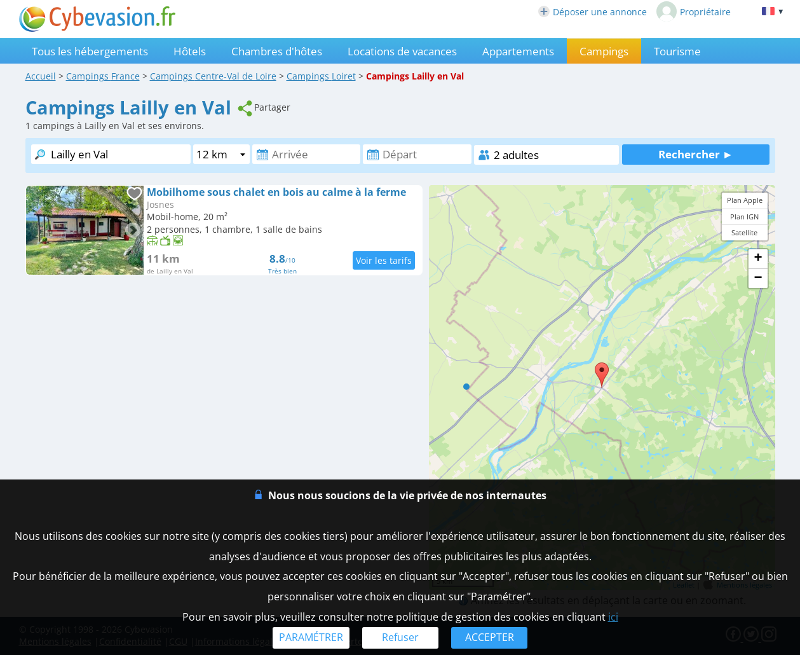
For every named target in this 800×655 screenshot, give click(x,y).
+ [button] (758, 258)
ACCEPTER (489, 637)
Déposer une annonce (592, 12)
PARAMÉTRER (311, 637)
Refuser (400, 637)
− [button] (758, 278)
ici (613, 617)
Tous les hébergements (90, 51)
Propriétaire (693, 11)
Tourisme (677, 51)
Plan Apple (745, 200)
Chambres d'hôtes (276, 51)
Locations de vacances (402, 51)
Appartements (518, 51)
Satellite (744, 232)
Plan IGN (744, 216)
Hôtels (189, 51)
